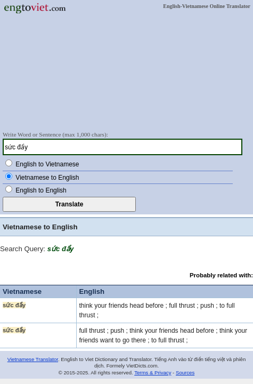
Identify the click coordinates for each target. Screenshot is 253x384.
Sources (185, 372)
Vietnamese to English (47, 177)
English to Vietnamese (47, 164)
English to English (40, 190)
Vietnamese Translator (32, 359)
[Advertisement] (126, 72)
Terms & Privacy (152, 372)
